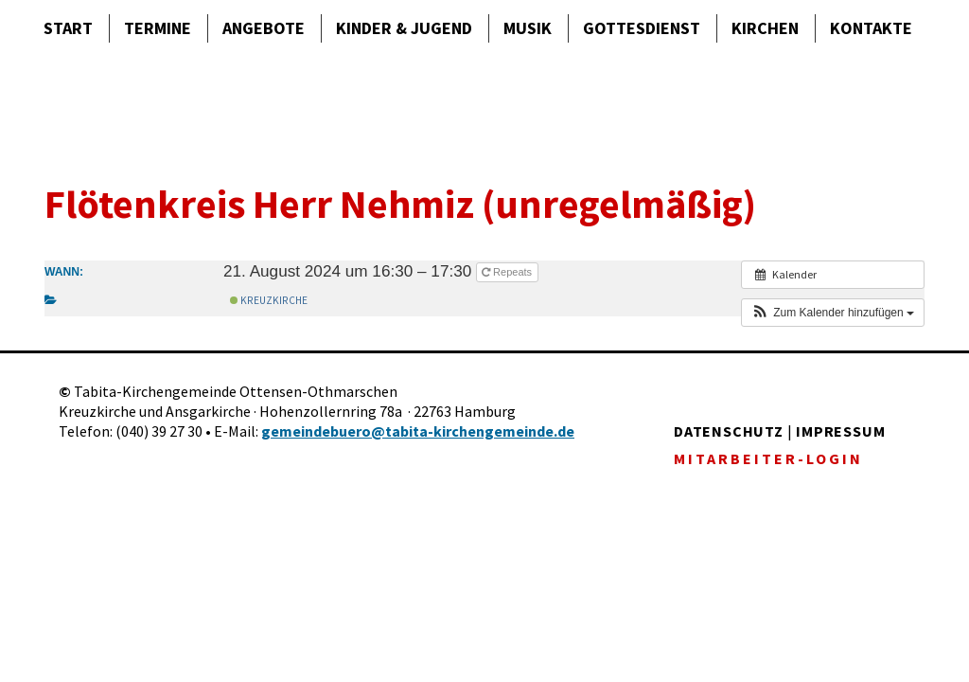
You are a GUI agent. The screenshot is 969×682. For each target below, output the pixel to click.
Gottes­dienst (641, 28)
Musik (527, 28)
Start (68, 28)
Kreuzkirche (269, 300)
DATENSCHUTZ (729, 431)
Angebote (263, 28)
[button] (833, 312)
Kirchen (765, 28)
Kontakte (871, 28)
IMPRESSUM (840, 431)
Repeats (508, 272)
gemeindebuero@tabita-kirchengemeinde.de (417, 431)
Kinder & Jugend (404, 28)
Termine (157, 28)
